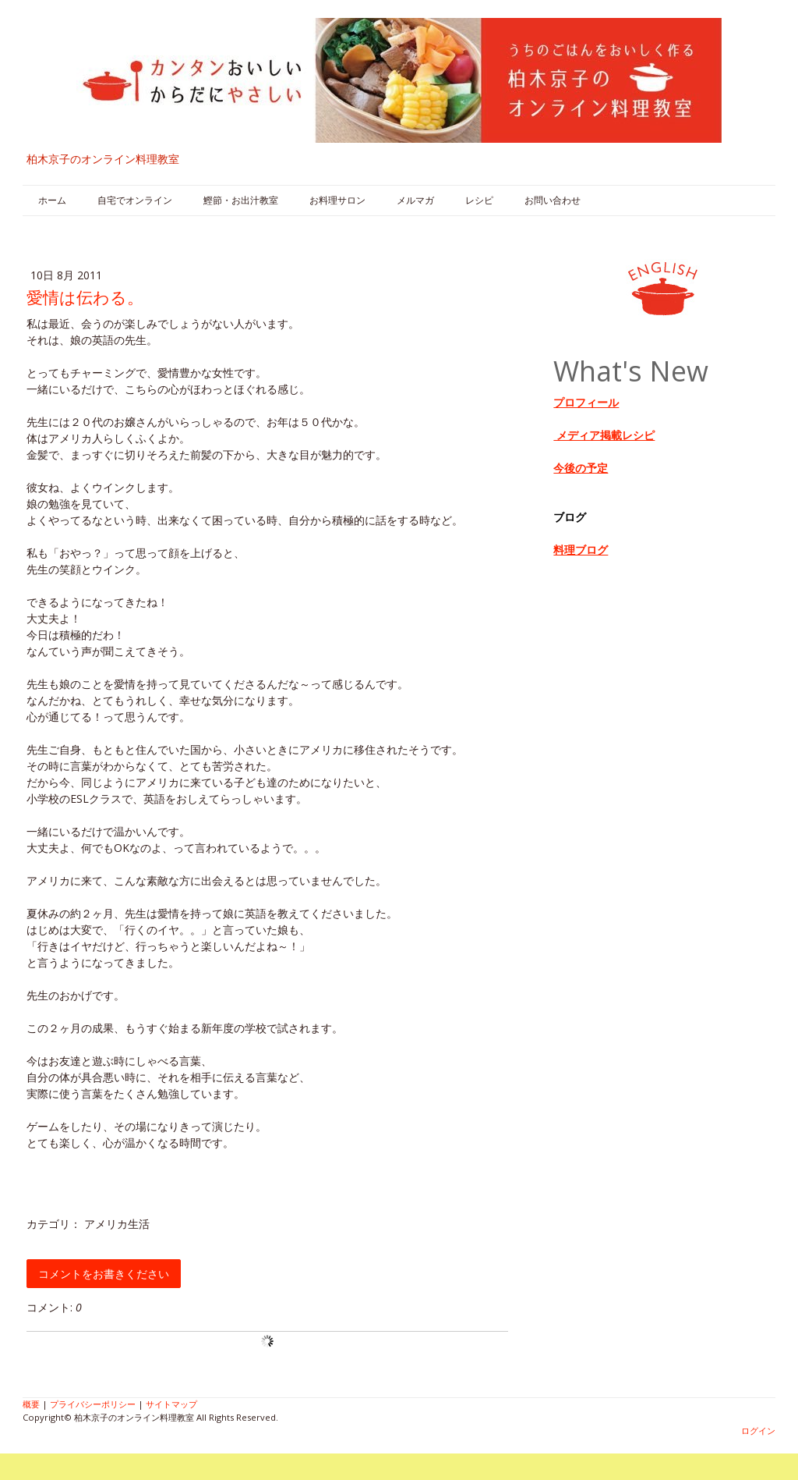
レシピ (479, 200)
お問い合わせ (552, 200)
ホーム (52, 200)
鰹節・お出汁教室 (240, 200)
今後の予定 (580, 467)
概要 (31, 1404)
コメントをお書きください (103, 1273)
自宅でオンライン (134, 200)
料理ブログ (580, 549)
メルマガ (415, 200)
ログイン (758, 1430)
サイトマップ (171, 1404)
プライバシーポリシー (93, 1404)
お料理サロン (337, 200)
